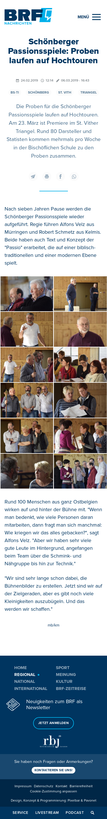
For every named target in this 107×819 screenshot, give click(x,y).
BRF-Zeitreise (71, 688)
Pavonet (90, 800)
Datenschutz (43, 786)
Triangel (88, 92)
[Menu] (89, 17)
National (24, 681)
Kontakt (61, 786)
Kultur (64, 681)
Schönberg (38, 92)
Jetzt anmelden (53, 723)
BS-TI (15, 92)
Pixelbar (74, 800)
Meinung (66, 674)
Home (20, 667)
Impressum (23, 786)
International (30, 688)
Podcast (75, 812)
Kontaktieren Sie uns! (54, 770)
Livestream (47, 812)
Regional (24, 674)
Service (21, 812)
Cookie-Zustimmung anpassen (53, 791)
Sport (63, 667)
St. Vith (64, 92)
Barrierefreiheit (81, 786)
